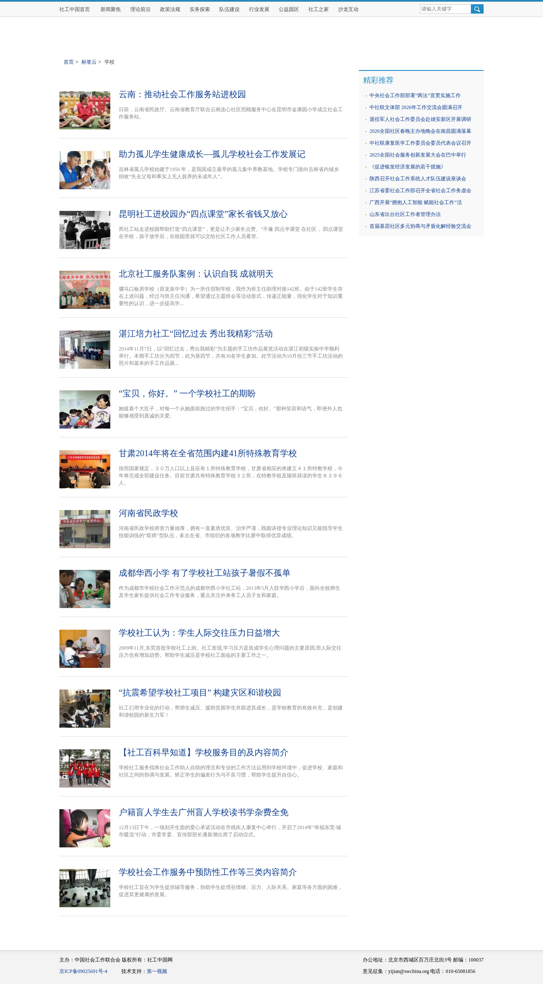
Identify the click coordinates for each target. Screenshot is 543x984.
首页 (69, 62)
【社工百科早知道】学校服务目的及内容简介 (203, 752)
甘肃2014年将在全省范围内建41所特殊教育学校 (208, 453)
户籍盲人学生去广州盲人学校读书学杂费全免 (203, 812)
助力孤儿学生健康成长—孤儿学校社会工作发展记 (212, 154)
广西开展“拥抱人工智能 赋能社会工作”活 (415, 202)
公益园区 (289, 9)
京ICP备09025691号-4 (83, 971)
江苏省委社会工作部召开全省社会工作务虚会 (420, 190)
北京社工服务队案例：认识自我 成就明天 (196, 273)
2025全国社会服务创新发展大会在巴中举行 (417, 155)
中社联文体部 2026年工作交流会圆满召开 (415, 107)
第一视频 (157, 971)
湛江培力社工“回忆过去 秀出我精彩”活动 (196, 333)
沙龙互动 (348, 9)
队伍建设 (229, 9)
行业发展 (259, 9)
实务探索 (200, 9)
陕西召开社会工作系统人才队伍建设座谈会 (417, 179)
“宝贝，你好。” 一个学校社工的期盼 (187, 393)
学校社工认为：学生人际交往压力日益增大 (199, 632)
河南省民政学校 (148, 513)
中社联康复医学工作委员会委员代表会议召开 (420, 143)
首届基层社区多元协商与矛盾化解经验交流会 (420, 226)
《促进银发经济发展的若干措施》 (407, 167)
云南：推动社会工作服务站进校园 (182, 94)
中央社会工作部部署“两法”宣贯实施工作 (415, 95)
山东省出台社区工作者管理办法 (405, 214)
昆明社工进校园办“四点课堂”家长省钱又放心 (203, 214)
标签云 (89, 62)
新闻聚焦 (111, 9)
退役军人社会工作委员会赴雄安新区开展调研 (420, 119)
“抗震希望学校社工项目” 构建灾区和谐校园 (200, 692)
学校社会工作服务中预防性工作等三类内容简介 (208, 872)
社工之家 (318, 9)
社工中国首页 (74, 9)
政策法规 (170, 9)
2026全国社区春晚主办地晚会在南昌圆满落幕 (420, 131)
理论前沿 (140, 9)
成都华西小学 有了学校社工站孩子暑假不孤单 (205, 573)
